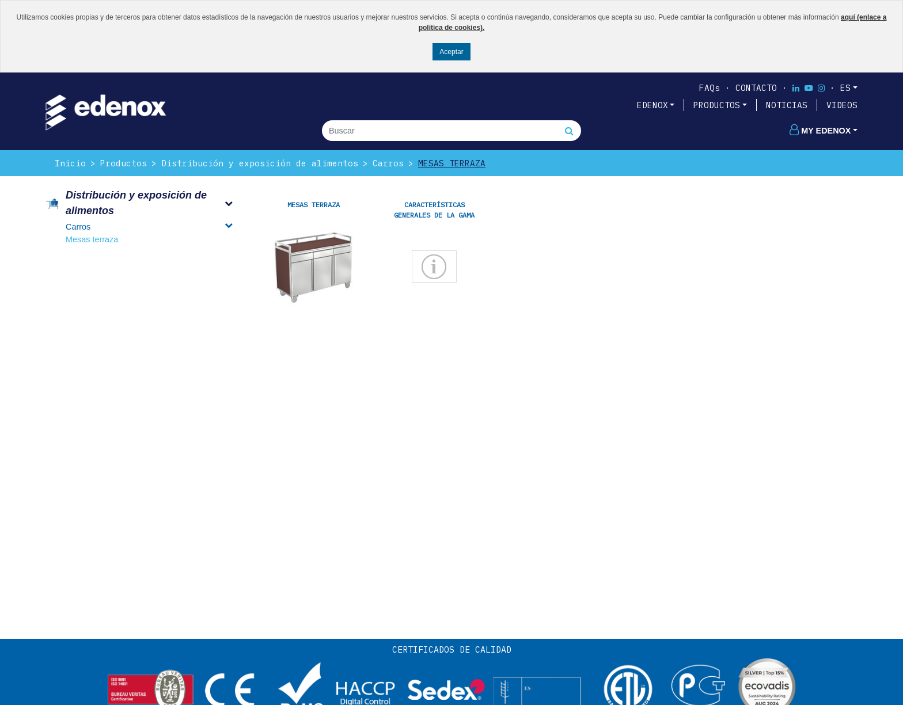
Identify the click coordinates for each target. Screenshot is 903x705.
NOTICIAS (786, 105)
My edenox (820, 130)
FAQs (709, 87)
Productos (123, 163)
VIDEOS (842, 105)
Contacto (756, 87)
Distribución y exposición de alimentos (259, 163)
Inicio (70, 163)
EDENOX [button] (652, 105)
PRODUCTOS (716, 105)
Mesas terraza (451, 163)
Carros (388, 163)
